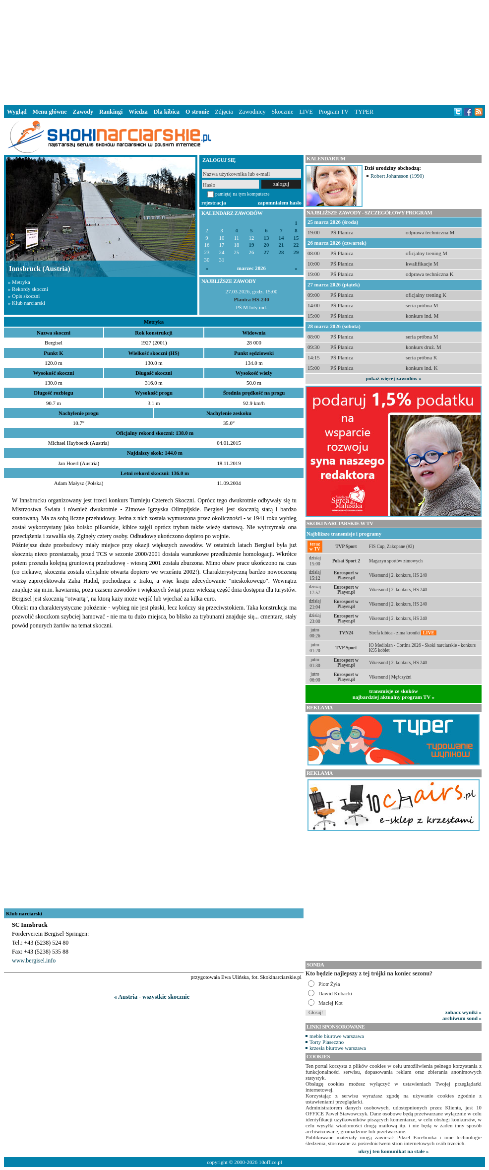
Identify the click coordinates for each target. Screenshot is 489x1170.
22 (296, 245)
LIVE (305, 111)
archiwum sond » (462, 1018)
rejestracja (213, 203)
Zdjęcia (224, 111)
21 (281, 245)
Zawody (83, 111)
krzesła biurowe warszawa (337, 1048)
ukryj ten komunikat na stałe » (394, 1151)
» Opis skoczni (24, 296)
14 (281, 238)
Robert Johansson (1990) (397, 176)
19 (251, 245)
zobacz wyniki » (463, 1012)
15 (296, 238)
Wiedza (137, 111)
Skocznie (282, 111)
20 (266, 245)
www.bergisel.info (34, 960)
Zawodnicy (252, 111)
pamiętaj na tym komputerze (242, 194)
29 (296, 252)
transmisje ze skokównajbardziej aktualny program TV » (394, 694)
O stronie (197, 111)
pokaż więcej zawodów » (393, 378)
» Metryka (19, 282)
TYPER (364, 111)
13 (266, 238)
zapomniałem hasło (280, 203)
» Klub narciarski (26, 303)
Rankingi (110, 111)
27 (266, 252)
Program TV (334, 111)
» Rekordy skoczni (28, 289)
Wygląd (17, 111)
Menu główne (50, 111)
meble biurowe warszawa (336, 1036)
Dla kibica (167, 111)
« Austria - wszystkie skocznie (151, 996)
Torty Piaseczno (326, 1042)
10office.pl (270, 1162)
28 (281, 252)
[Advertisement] (244, 51)
